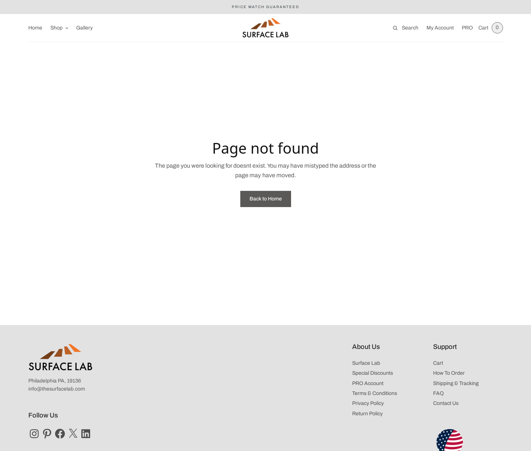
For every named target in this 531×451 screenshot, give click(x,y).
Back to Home (265, 199)
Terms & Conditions (374, 393)
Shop (56, 28)
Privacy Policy (368, 403)
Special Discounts (372, 373)
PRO (466, 28)
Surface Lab (366, 363)
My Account (439, 28)
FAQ (438, 393)
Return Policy (367, 413)
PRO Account (367, 383)
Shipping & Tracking (456, 383)
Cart (438, 363)
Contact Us (446, 403)
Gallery (84, 28)
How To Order (449, 373)
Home (35, 28)
